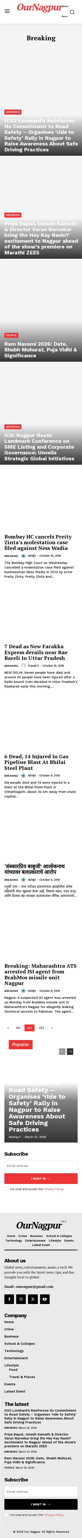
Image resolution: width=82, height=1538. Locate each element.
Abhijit (32, 555)
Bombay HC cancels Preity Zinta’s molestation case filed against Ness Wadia (38, 542)
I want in (41, 1179)
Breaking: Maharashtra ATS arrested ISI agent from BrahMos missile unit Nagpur (40, 974)
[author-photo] (24, 556)
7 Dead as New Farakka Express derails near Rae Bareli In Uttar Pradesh (36, 652)
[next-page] (51, 1027)
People (11, 335)
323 (41, 1027)
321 (18, 1027)
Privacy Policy (53, 1189)
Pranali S (33, 665)
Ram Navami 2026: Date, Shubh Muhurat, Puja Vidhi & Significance (38, 1460)
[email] (41, 1166)
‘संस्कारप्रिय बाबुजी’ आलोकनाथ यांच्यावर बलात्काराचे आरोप (34, 869)
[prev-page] (8, 1027)
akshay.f (15, 1137)
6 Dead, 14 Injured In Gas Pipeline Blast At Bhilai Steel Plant (36, 762)
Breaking (13, 111)
